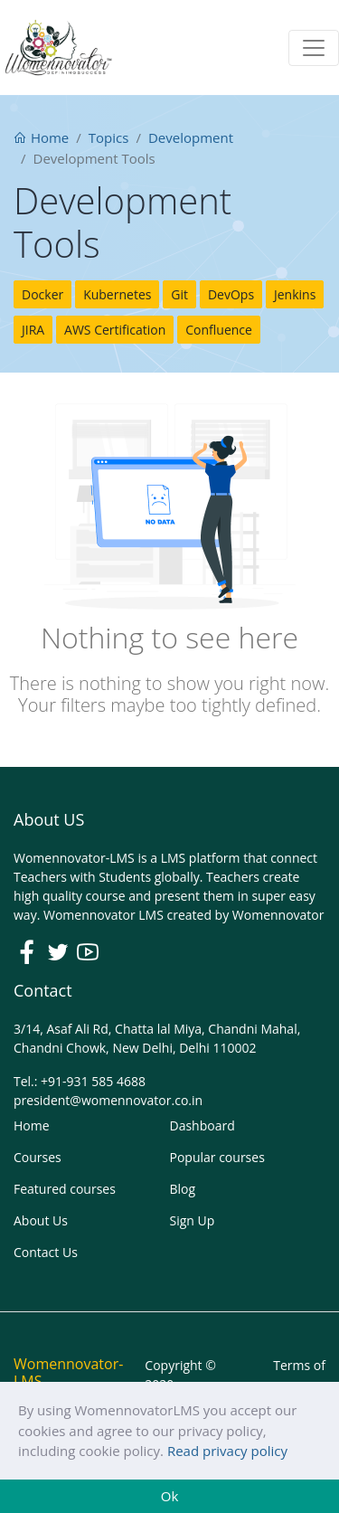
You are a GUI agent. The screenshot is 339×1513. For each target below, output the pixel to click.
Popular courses (217, 1157)
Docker (42, 294)
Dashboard (202, 1125)
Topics (109, 137)
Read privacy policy (227, 1451)
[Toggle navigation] (313, 48)
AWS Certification (114, 329)
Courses (37, 1157)
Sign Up (192, 1220)
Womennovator (278, 914)
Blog (183, 1188)
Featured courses (65, 1188)
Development (190, 137)
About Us (41, 1220)
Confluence (218, 329)
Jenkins (294, 294)
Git (179, 294)
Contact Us (46, 1252)
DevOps (231, 294)
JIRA (33, 329)
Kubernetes (117, 294)
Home (41, 137)
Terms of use (299, 1375)
